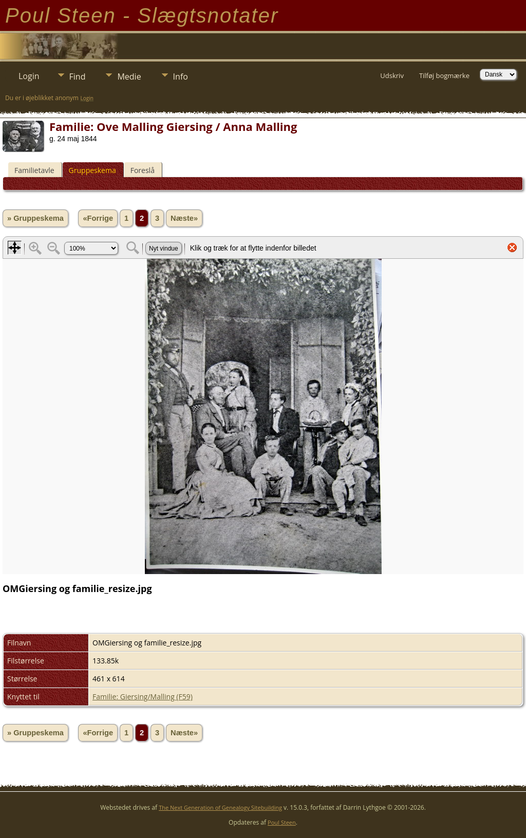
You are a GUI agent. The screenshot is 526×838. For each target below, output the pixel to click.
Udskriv (392, 75)
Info (180, 76)
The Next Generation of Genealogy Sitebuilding (220, 807)
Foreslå (142, 170)
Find (77, 76)
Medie (129, 76)
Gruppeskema (92, 170)
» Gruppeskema (35, 218)
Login (29, 76)
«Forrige (98, 218)
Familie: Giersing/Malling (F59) (142, 696)
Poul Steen (282, 822)
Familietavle (34, 170)
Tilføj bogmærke (444, 75)
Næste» (184, 218)
